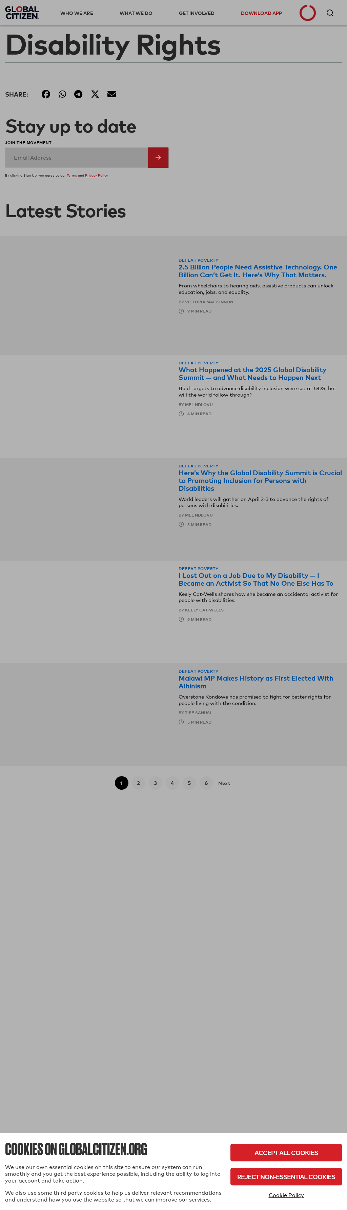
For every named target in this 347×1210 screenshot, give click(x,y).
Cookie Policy (286, 1195)
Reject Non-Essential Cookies (286, 1176)
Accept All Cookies (286, 1152)
